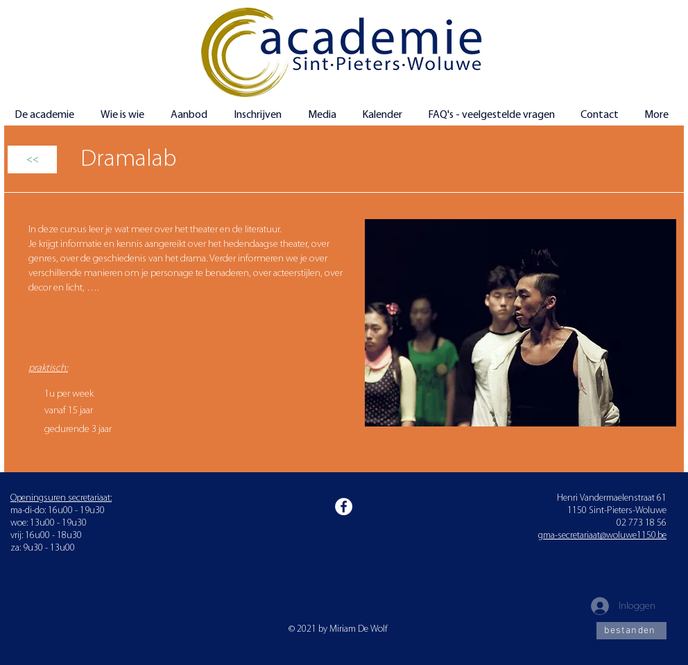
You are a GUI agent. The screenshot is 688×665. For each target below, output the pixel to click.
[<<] (32, 159)
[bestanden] (631, 630)
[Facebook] (343, 506)
